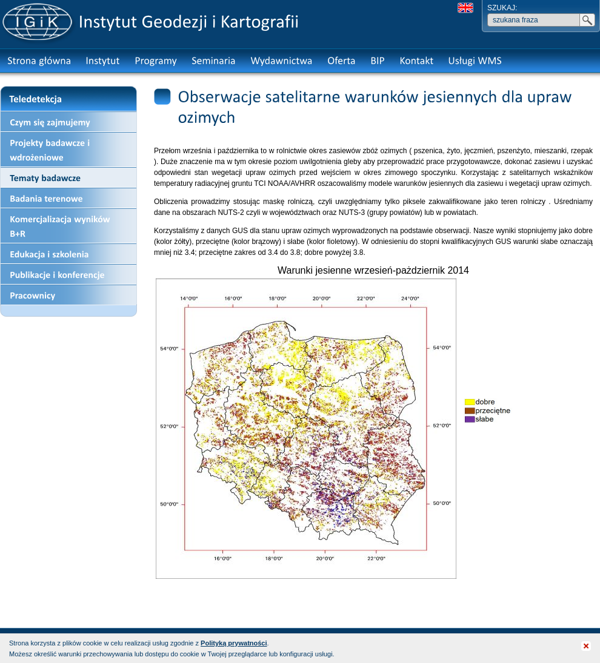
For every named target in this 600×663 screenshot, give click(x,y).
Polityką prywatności (234, 643)
